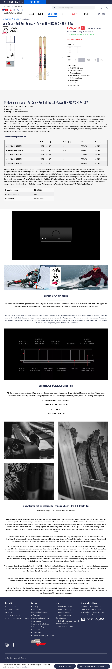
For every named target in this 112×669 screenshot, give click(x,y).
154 (75, 60)
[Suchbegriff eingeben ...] (76, 7)
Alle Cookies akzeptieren (93, 666)
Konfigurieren (65, 666)
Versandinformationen (40, 618)
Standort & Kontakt (64, 607)
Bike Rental (36, 633)
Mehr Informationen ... (23, 667)
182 (101, 60)
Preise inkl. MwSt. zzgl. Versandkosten (80, 32)
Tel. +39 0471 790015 (13, 615)
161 (82, 60)
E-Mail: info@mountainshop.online (17, 618)
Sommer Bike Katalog (40, 624)
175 (95, 60)
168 (88, 60)
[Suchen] (54, 7)
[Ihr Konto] (102, 8)
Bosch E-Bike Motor (64, 613)
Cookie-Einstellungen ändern (42, 636)
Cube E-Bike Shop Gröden (66, 610)
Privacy (34, 607)
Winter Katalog (37, 627)
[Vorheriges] (22, 58)
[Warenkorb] (107, 8)
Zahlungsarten (37, 615)
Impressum (36, 621)
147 (69, 60)
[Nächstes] (63, 58)
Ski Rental (35, 630)
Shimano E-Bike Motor (65, 626)
